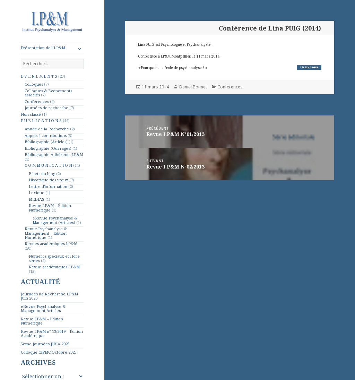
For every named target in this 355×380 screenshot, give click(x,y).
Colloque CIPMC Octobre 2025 (49, 352)
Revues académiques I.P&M (51, 243)
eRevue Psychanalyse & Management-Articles (43, 308)
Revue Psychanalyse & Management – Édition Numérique (46, 233)
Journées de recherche (46, 107)
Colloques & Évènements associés (48, 92)
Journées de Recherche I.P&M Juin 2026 (49, 296)
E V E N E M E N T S (39, 76)
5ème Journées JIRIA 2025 (45, 343)
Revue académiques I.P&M (54, 266)
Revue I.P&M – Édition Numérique (50, 207)
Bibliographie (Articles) (46, 141)
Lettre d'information (48, 186)
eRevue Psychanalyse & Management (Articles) (55, 220)
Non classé (31, 114)
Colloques (34, 84)
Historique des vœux (48, 179)
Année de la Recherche (47, 128)
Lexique (36, 192)
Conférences (37, 101)
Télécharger (309, 67)
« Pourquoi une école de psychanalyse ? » (172, 67)
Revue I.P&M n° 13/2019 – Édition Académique (52, 333)
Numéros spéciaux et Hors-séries (54, 258)
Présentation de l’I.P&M (43, 47)
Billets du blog (42, 173)
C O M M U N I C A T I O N (48, 165)
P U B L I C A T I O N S (41, 120)
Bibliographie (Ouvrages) (48, 148)
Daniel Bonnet (193, 87)
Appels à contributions (46, 135)
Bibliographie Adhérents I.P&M (54, 154)
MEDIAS (36, 199)
